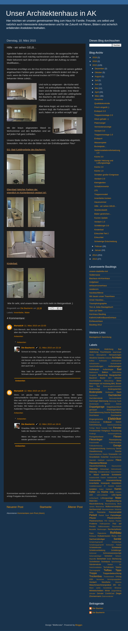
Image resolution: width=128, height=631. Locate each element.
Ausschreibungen (96, 366)
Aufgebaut (94, 282)
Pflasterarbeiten (114, 518)
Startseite (45, 506)
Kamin (117, 489)
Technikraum (108, 567)
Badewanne (93, 372)
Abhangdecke (101, 355)
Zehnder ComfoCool (105, 593)
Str (120, 564)
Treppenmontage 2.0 (103, 115)
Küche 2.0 (98, 167)
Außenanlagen (114, 366)
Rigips (91, 533)
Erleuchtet (98, 237)
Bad (119, 369)
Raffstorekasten (104, 526)
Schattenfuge (116, 542)
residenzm (94, 289)
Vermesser (100, 579)
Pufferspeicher (105, 524)
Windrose (117, 588)
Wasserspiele (100, 142)
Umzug (118, 576)
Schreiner (108, 556)
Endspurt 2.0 (100, 111)
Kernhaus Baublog (97, 314)
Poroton (118, 521)
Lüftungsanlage (107, 498)
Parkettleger (115, 515)
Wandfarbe (106, 582)
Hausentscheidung (97, 466)
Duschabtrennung (96, 412)
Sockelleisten (94, 562)
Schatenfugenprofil (96, 542)
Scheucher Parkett (113, 545)
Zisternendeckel (107, 596)
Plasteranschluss (96, 521)
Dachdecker (115, 395)
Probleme (93, 524)
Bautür (102, 378)
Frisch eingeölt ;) (101, 107)
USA (91, 579)
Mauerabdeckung (96, 504)
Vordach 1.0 (99, 222)
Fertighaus (106, 431)
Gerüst (118, 448)
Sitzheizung (116, 559)
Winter (107, 591)
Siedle (109, 559)
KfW (98, 492)
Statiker (110, 564)
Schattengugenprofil (96, 545)
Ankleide (108, 358)
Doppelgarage (96, 406)
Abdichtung (94, 349)
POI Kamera (109, 521)
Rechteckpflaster (114, 529)
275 (96, 190)
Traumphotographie (98, 303)
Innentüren (116, 483)
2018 (94, 57)
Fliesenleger (95, 439)
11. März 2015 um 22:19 (50, 348)
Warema (118, 582)
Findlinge (92, 434)
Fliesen (117, 436)
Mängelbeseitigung (113, 501)
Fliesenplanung (115, 440)
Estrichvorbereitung (114, 425)
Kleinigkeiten (100, 182)
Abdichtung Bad (112, 349)
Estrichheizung (95, 425)
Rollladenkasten (103, 536)
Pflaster (92, 518)
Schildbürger (116, 550)
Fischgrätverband (96, 437)
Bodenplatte (95, 392)
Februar (98, 246)
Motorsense (100, 506)
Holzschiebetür (116, 472)
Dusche (107, 412)
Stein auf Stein (95, 310)
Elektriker (114, 419)
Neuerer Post (15, 506)
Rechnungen (101, 529)
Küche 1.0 (98, 171)
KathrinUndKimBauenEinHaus (102, 317)
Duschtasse (94, 415)
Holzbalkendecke (104, 472)
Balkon (105, 372)
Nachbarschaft (95, 509)
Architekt (116, 357)
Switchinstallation (95, 567)
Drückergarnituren (114, 410)
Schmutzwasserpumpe (112, 553)
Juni (97, 84)
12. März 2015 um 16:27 (35, 391)
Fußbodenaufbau (115, 442)
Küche (104, 491)
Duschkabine (116, 412)
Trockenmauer (109, 576)
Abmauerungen (115, 355)
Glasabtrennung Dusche (105, 451)
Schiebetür (116, 547)
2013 (94, 259)
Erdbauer (107, 422)
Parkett (93, 515)
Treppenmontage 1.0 (103, 135)
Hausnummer (100, 202)
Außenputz (94, 369)
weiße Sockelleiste (104, 588)
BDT (110, 378)
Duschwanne (116, 415)
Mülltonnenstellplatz (113, 507)
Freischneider (94, 442)
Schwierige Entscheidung (105, 241)
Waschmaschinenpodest (100, 585)
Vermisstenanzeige (102, 127)
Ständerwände (95, 564)
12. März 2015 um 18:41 (50, 424)
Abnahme (98, 99)
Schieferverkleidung (97, 550)
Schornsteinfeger (95, 556)
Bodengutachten (114, 389)
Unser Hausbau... (97, 300)
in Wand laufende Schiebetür (105, 475)
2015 (94, 65)
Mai (97, 88)
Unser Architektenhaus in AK (51, 13)
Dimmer (107, 404)
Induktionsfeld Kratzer (97, 477)
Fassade (104, 428)
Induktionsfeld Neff (114, 477)
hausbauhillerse (96, 293)
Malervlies (93, 501)
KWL (112, 492)
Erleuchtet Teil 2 (101, 233)
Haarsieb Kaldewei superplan (101, 460)
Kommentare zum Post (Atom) (31, 513)
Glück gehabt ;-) (101, 119)
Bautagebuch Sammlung (100, 337)
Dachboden (93, 395)
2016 (94, 61)
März (97, 96)
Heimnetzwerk (116, 469)
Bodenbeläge (94, 389)
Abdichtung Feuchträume (100, 352)
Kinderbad (99, 229)
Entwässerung (94, 422)
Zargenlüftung (116, 591)
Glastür (105, 454)
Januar (98, 250)
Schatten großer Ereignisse (106, 175)
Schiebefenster (95, 547)
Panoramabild (115, 512)
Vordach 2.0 (99, 179)
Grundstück (94, 457)
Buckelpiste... (100, 146)
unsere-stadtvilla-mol (98, 271)
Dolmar (118, 404)
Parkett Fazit (104, 515)
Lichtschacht (93, 498)
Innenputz (105, 483)
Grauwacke (113, 454)
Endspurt (98, 138)
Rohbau (115, 533)
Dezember (100, 68)
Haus (118, 459)
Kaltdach (109, 489)
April (97, 92)
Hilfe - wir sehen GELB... (105, 206)
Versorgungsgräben (114, 579)
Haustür (93, 468)
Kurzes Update (101, 218)
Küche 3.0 (98, 157)
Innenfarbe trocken (102, 198)
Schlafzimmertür (101, 186)
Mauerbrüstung (110, 504)
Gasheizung (110, 448)
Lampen (118, 492)
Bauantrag (102, 375)
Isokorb (118, 486)
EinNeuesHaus (96, 321)
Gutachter (105, 457)
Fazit (110, 428)
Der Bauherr (97, 608)
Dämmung (103, 401)
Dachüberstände (96, 398)
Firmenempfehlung (114, 434)
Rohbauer (92, 536)
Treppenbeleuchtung (112, 573)
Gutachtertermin (115, 457)
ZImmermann (95, 596)
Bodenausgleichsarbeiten (112, 386)
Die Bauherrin (28, 348)
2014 (94, 255)
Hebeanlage (104, 469)
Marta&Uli (18, 326)
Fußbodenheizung (95, 446)
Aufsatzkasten (94, 363)
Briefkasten (110, 392)
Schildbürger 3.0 (101, 225)
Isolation (93, 489)
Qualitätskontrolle (102, 103)
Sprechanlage (116, 562)
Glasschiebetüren (95, 454)
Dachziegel (93, 401)
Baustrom (93, 378)
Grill (119, 454)
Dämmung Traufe (115, 401)
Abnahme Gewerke (97, 358)
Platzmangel (99, 123)
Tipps (118, 570)
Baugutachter (115, 375)
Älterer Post (75, 506)
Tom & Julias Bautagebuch (101, 307)
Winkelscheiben (96, 590)
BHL (113, 383)
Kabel (101, 489)
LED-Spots (116, 495)
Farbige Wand (94, 428)
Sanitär (117, 539)
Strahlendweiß (100, 210)
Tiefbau (108, 570)
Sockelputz (105, 562)
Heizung (93, 472)
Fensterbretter (95, 431)
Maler (27, 312)
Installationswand (95, 486)
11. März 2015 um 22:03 (35, 326)
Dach (119, 392)
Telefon (118, 567)
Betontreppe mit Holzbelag (100, 384)
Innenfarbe (19, 312)
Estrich (118, 422)
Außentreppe (108, 369)
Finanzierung (116, 431)
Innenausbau (95, 480)
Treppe (93, 573)
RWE (119, 536)
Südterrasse (94, 275)
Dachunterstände (115, 398)
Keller (92, 491)
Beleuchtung (108, 381)
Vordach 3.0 (99, 131)
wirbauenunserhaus (98, 285)
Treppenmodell (101, 194)
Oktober (99, 72)
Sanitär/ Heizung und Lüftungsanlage (103, 161)
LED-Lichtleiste (102, 495)
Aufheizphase (116, 361)
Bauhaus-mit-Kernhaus (99, 278)
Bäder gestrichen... (102, 214)
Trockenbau (95, 576)
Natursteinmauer (108, 509)
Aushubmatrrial (115, 363)
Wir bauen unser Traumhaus (102, 296)
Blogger (78, 625)
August (98, 76)
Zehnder (92, 593)
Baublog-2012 (95, 325)
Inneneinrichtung (113, 480)
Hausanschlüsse (98, 463)
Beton (119, 381)
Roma (114, 536)
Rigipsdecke (101, 533)
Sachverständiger (97, 539)
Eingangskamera (96, 419)
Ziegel (118, 593)
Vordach (93, 582)
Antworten (18, 336)
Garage (117, 445)
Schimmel (92, 553)
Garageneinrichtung (97, 448)
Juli (96, 80)
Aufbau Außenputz (98, 361)
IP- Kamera (109, 486)
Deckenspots (94, 404)
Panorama (101, 512)
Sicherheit (101, 559)
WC (114, 585)
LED (91, 495)
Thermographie (94, 570)
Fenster (117, 427)
